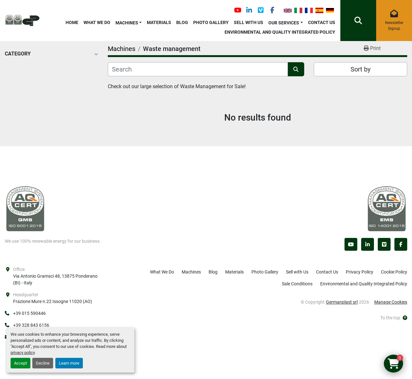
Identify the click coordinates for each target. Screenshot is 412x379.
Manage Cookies (390, 302)
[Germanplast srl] (25, 208)
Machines (126, 22)
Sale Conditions (297, 283)
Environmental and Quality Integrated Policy (280, 32)
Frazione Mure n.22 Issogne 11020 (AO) (52, 301)
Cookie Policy (394, 271)
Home (72, 22)
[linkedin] (249, 10)
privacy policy (23, 352)
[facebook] (272, 10)
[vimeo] (261, 10)
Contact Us (321, 22)
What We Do (96, 22)
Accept (20, 363)
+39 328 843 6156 (31, 325)
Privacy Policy (359, 271)
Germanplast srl (342, 302)
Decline (43, 363)
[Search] (198, 69)
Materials (159, 22)
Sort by (360, 69)
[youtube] (238, 10)
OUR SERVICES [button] (283, 22)
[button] (128, 21)
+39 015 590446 (29, 313)
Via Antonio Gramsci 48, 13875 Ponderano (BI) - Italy (55, 279)
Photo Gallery (211, 22)
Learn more (69, 363)
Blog (182, 22)
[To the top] (393, 318)
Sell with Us (248, 22)
